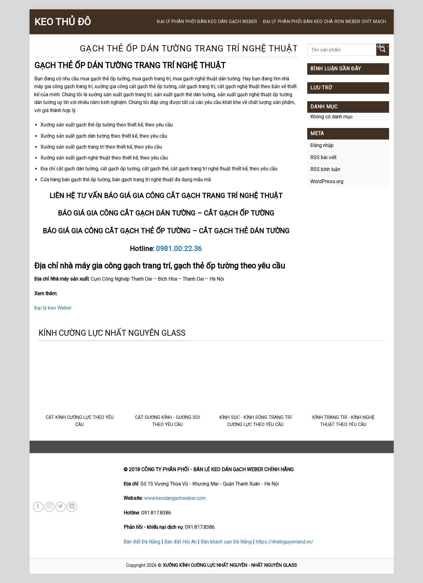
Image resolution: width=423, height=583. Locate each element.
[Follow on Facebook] (38, 507)
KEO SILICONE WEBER (319, 46)
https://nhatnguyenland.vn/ (284, 542)
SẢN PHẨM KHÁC (368, 47)
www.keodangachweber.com (175, 498)
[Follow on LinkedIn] (72, 507)
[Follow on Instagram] (49, 507)
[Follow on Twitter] (60, 507)
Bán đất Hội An (180, 542)
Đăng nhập (322, 145)
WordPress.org (326, 181)
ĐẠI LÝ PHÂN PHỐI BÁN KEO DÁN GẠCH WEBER (207, 21)
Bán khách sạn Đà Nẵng (226, 542)
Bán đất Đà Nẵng (142, 542)
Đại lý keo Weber (53, 308)
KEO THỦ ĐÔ (62, 22)
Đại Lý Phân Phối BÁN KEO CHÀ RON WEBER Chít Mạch (324, 21)
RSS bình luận (325, 169)
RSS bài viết (323, 157)
